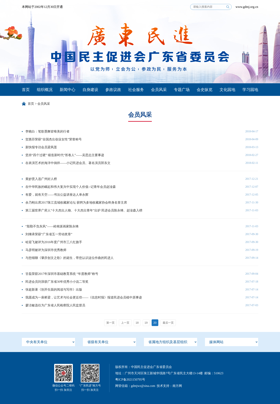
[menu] (48, 342)
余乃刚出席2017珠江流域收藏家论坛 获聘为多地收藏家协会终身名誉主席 (76, 202)
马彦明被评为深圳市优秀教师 (45, 250)
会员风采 (159, 89)
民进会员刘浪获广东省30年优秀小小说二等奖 (56, 281)
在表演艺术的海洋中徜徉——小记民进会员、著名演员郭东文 (67, 163)
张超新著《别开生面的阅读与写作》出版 (53, 289)
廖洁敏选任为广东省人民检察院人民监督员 (55, 305)
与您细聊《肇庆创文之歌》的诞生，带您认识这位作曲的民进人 (69, 257)
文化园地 (227, 89)
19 (146, 322)
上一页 (125, 322)
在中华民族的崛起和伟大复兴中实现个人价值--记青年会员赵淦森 (70, 186)
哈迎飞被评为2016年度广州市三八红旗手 (53, 242)
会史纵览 (204, 89)
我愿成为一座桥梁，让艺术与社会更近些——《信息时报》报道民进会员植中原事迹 (83, 297)
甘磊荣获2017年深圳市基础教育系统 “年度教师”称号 (61, 273)
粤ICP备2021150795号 (130, 379)
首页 (26, 89)
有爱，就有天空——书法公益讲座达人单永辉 (56, 194)
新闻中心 (67, 89)
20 (155, 322)
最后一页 (168, 322)
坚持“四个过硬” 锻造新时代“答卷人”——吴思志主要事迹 (64, 155)
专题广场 (182, 89)
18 (137, 322)
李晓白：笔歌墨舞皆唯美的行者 (47, 131)
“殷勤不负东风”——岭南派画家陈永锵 (52, 226)
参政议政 (113, 89)
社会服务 (136, 89)
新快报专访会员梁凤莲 (41, 147)
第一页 (110, 322)
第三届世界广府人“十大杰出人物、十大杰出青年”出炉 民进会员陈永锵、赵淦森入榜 (83, 210)
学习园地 (250, 89)
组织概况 (45, 89)
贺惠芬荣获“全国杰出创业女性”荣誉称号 (53, 139)
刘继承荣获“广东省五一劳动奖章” (48, 234)
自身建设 (90, 89)
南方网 (177, 385)
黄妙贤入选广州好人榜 (41, 179)
